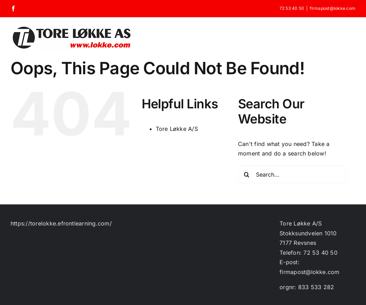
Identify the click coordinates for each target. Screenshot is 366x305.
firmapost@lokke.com (332, 8)
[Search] (247, 174)
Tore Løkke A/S (177, 128)
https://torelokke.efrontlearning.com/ (61, 223)
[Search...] (292, 174)
